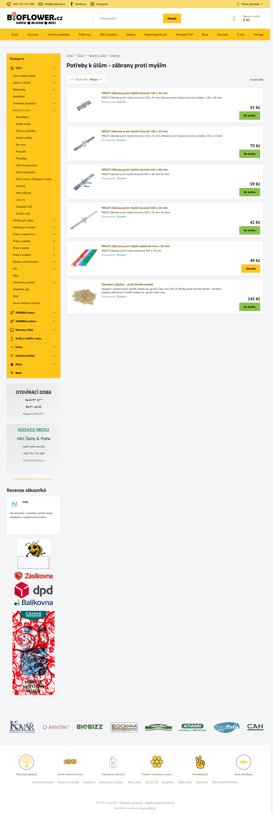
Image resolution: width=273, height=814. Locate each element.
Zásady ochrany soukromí (160, 802)
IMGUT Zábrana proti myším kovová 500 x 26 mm (135, 207)
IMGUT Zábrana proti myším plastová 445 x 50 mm (136, 246)
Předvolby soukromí (131, 802)
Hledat (172, 18)
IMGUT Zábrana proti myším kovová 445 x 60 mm (135, 169)
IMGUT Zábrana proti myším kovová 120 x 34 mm (135, 93)
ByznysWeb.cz (148, 808)
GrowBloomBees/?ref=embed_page (33, 479)
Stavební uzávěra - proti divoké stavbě (127, 284)
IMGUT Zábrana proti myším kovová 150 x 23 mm (135, 131)
